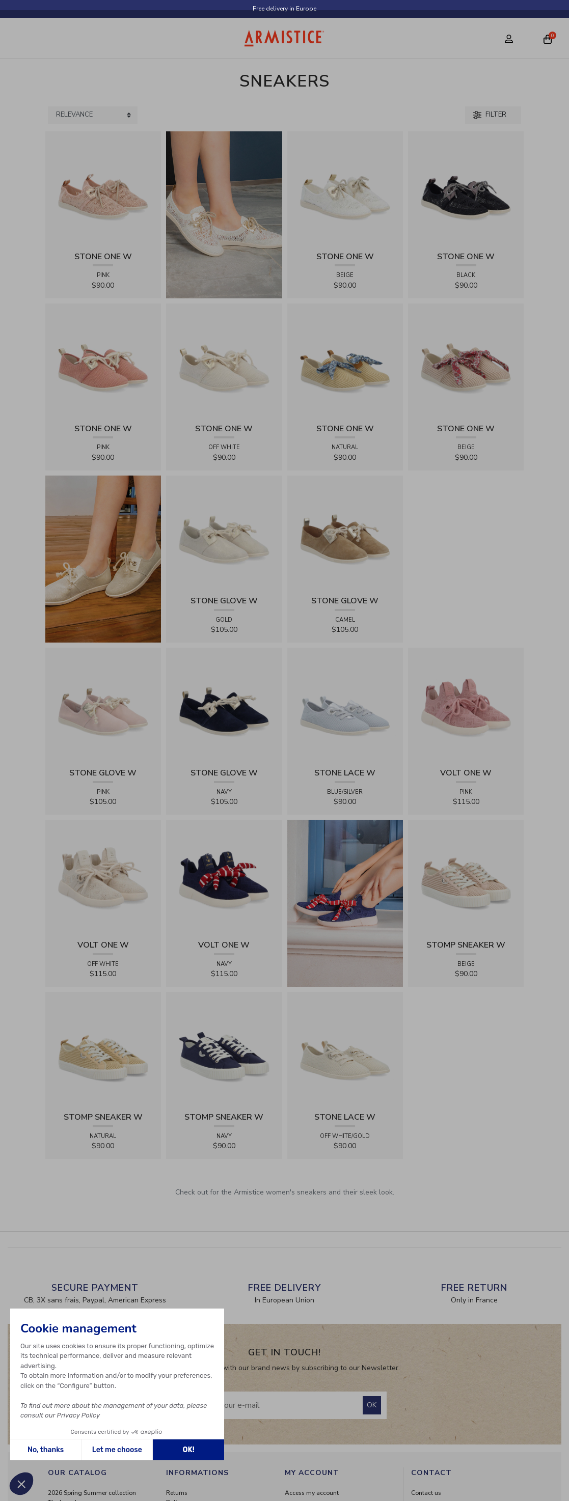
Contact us (426, 1493)
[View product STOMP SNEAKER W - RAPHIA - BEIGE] (466, 877)
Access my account (312, 1493)
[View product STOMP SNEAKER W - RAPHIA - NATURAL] (103, 1049)
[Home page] (284, 38)
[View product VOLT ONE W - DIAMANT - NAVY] (224, 877)
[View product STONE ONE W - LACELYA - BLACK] (466, 188)
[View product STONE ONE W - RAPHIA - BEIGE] (466, 361)
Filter (489, 114)
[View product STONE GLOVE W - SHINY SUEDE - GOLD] (224, 533)
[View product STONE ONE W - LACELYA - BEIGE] (345, 188)
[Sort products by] (93, 115)
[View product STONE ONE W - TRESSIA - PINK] (103, 361)
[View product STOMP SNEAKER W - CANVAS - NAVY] (224, 1049)
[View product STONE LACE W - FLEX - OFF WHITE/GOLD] (345, 1049)
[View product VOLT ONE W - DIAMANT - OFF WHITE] (103, 877)
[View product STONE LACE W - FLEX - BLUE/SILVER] (345, 705)
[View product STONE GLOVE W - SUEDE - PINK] (103, 705)
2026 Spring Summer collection (92, 1493)
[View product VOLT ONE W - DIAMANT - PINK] (466, 705)
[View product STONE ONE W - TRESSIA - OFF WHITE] (224, 361)
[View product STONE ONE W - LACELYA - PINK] (103, 188)
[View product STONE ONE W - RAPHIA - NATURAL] (345, 361)
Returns (176, 1493)
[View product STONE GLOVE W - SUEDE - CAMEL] (345, 533)
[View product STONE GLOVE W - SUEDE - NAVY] (224, 705)
